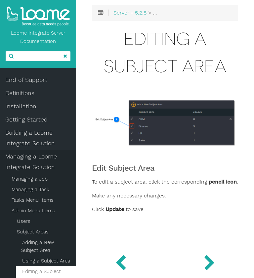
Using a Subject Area (46, 261)
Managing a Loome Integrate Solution (31, 161)
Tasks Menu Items (33, 200)
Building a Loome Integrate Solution (30, 138)
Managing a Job (30, 179)
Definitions (19, 93)
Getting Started (26, 119)
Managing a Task (30, 189)
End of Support (26, 80)
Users (23, 221)
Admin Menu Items (33, 211)
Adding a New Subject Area (37, 246)
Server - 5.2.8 (130, 13)
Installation (20, 106)
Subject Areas (33, 232)
